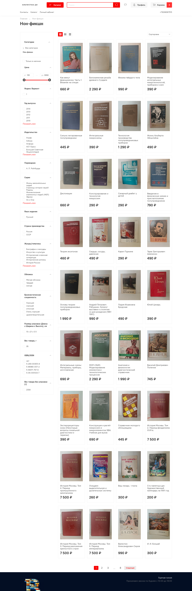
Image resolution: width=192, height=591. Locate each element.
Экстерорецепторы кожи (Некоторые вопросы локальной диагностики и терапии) (69, 430)
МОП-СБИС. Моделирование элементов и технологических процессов (97, 370)
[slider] (24, 80)
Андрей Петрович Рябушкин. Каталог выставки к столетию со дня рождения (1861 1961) (100, 309)
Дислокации (66, 193)
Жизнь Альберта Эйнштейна (155, 136)
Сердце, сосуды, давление (97, 252)
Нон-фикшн (28, 52)
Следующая (130, 568)
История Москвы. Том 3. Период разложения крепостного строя (71, 546)
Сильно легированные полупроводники (71, 136)
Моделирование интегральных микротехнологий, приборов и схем (156, 81)
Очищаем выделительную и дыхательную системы (100, 488)
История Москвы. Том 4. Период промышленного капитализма (70, 489)
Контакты (24, 12)
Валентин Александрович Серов (129, 544)
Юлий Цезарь (153, 304)
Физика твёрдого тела (129, 77)
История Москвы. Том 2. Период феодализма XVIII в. (158, 428)
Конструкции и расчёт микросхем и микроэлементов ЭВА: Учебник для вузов (100, 429)
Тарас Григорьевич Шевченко (156, 252)
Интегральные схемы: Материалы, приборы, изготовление (71, 367)
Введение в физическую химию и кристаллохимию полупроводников (157, 197)
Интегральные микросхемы (96, 136)
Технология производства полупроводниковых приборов (128, 139)
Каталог (55, 5)
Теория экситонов (68, 251)
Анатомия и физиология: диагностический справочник (126, 369)
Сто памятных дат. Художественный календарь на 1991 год (158, 488)
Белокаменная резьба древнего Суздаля (100, 78)
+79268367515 (166, 12)
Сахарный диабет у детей (127, 194)
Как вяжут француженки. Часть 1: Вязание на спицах (71, 80)
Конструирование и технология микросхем (98, 196)
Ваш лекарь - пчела (127, 485)
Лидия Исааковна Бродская (126, 305)
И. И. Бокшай (153, 543)
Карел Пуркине (125, 251)
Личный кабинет (47, 12)
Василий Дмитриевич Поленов (157, 366)
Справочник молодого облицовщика (129, 426)
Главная (23, 18)
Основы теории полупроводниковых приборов (70, 307)
